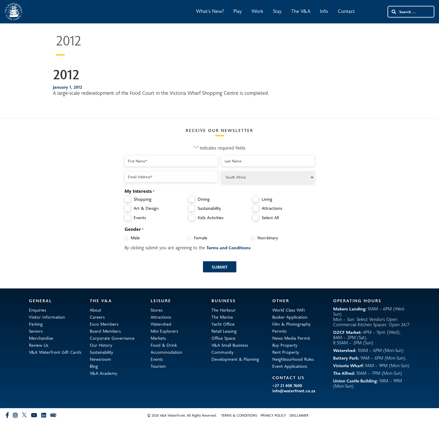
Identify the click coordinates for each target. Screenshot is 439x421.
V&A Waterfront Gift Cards (55, 352)
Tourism (158, 366)
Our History (101, 345)
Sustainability (209, 208)
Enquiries (37, 310)
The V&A (300, 11)
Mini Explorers (164, 331)
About (95, 310)
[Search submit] (393, 12)
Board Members (105, 331)
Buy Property (284, 345)
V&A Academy (103, 373)
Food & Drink (164, 345)
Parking (36, 324)
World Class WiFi (288, 310)
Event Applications (289, 366)
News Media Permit (291, 338)
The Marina (222, 317)
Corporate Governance (112, 338)
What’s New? (210, 11)
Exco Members (104, 324)
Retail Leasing (224, 331)
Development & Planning (235, 359)
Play (237, 11)
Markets (158, 338)
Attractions (272, 208)
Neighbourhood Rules (293, 359)
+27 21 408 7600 (287, 385)
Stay (277, 11)
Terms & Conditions (239, 415)
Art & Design (146, 208)
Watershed (161, 324)
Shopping (143, 199)
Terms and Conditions (228, 247)
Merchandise (41, 338)
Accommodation (166, 352)
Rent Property (285, 352)
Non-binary (267, 237)
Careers (97, 317)
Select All (270, 217)
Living (267, 199)
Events (140, 217)
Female (200, 237)
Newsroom (100, 359)
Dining (204, 199)
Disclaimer (299, 415)
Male (135, 237)
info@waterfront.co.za (293, 390)
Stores (157, 310)
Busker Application (289, 317)
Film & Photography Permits (291, 327)
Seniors (36, 331)
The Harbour (223, 310)
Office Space (223, 338)
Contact (346, 11)
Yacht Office (223, 324)
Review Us (38, 345)
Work (257, 11)
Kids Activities (210, 217)
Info (324, 11)
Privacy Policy (273, 415)
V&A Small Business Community (229, 348)
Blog (94, 366)
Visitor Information (47, 317)
